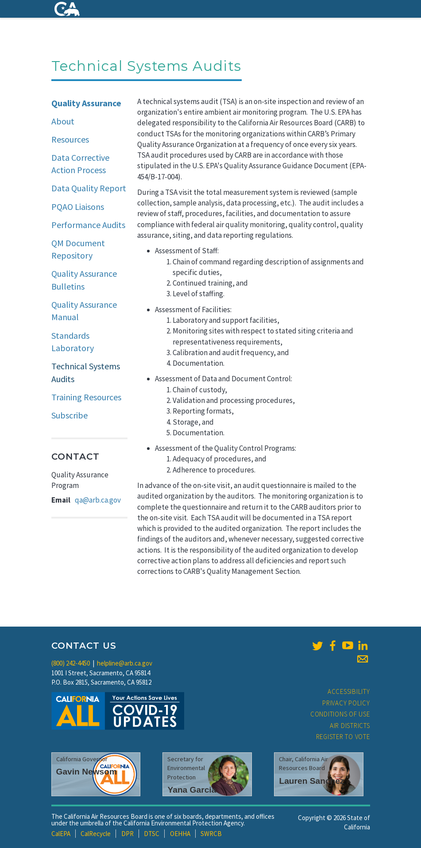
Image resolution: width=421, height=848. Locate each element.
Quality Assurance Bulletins (84, 280)
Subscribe (69, 415)
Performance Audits (88, 224)
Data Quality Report (88, 188)
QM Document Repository (78, 249)
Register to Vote (343, 736)
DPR (127, 833)
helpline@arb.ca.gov (124, 663)
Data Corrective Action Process (80, 164)
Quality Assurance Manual (84, 311)
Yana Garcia (191, 789)
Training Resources (86, 397)
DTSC (151, 833)
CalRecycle (96, 833)
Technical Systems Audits (85, 372)
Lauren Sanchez (311, 781)
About (62, 121)
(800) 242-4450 (70, 663)
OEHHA (180, 833)
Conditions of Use (340, 714)
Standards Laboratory (72, 342)
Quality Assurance (86, 102)
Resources (70, 139)
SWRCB (211, 833)
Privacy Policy (346, 703)
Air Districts (350, 725)
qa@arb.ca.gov (98, 500)
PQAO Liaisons (77, 206)
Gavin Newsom (86, 771)
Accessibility (349, 691)
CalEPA (60, 833)
